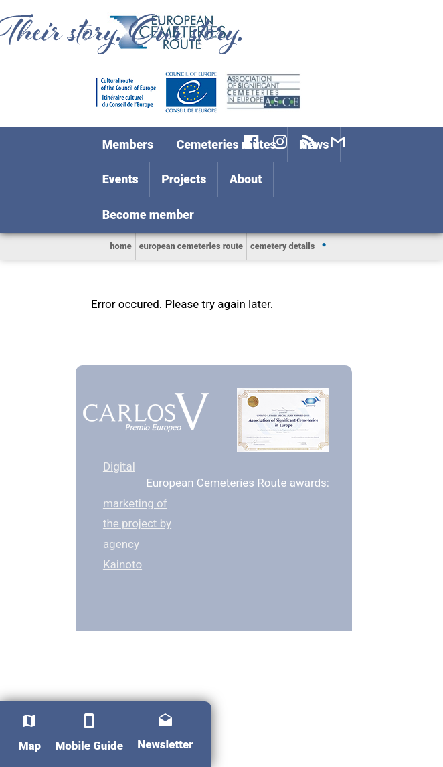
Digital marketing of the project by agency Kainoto (137, 515)
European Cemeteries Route (191, 246)
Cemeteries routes (226, 144)
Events (120, 179)
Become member (148, 214)
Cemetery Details (282, 246)
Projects (183, 179)
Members (127, 144)
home (120, 246)
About (246, 179)
